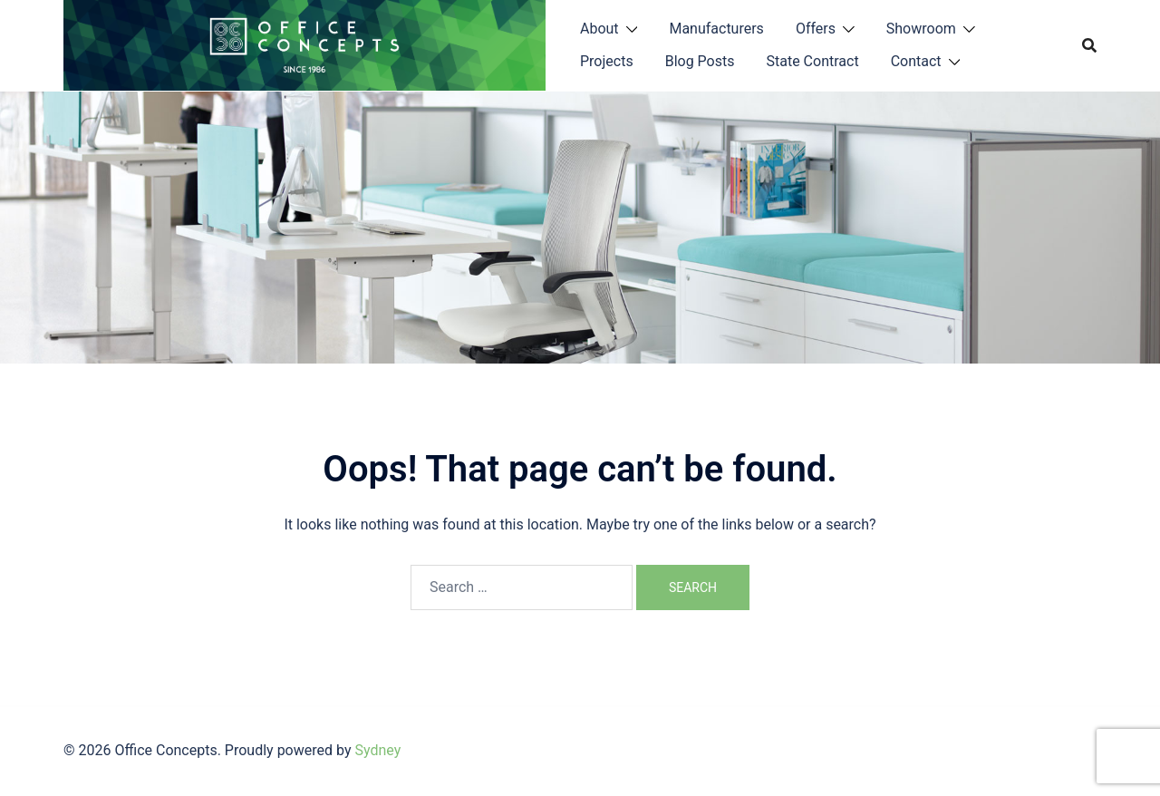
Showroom (921, 28)
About (599, 28)
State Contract (812, 61)
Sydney (377, 750)
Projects (606, 61)
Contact (916, 61)
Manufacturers (716, 28)
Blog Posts (700, 61)
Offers (816, 28)
